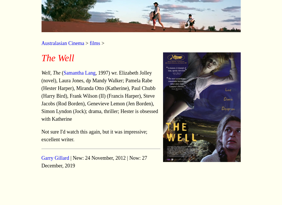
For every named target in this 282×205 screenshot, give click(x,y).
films (95, 43)
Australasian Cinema (63, 43)
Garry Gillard (55, 158)
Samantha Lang (79, 73)
